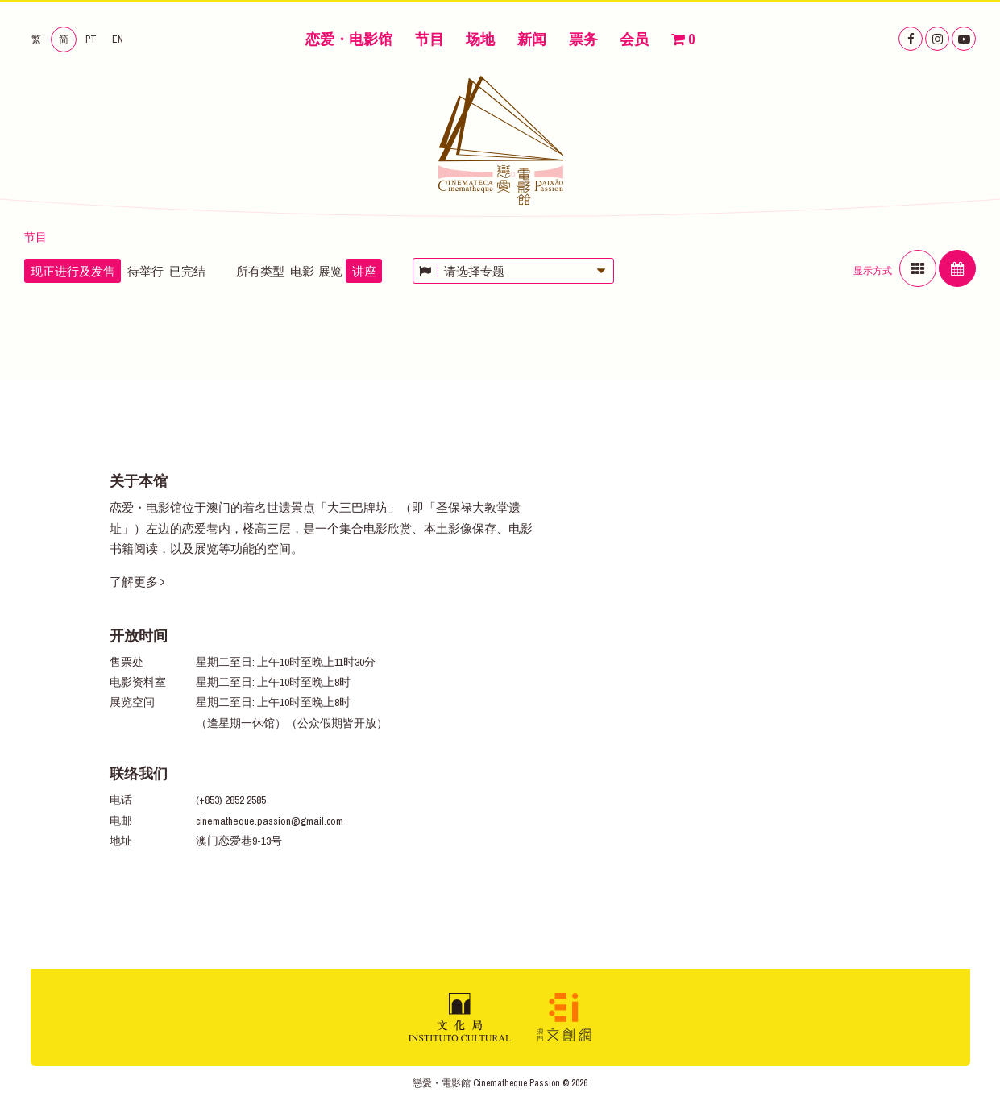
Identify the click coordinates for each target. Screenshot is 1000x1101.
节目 (429, 39)
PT (91, 39)
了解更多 (137, 581)
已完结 (187, 271)
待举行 (145, 271)
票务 (583, 39)
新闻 (531, 39)
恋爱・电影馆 (348, 39)
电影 (302, 271)
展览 (330, 271)
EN (117, 39)
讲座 (364, 271)
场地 (480, 39)
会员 (634, 39)
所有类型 (260, 271)
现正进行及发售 (73, 271)
